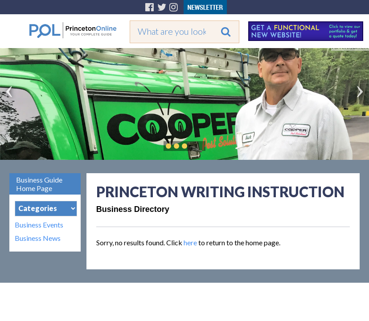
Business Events (39, 225)
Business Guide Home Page (39, 183)
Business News (38, 238)
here (190, 242)
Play (198, 146)
